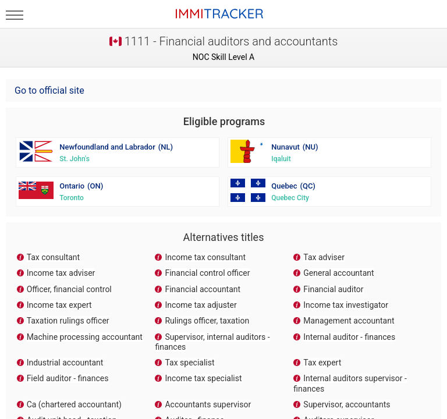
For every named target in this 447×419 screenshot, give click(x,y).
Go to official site (49, 90)
